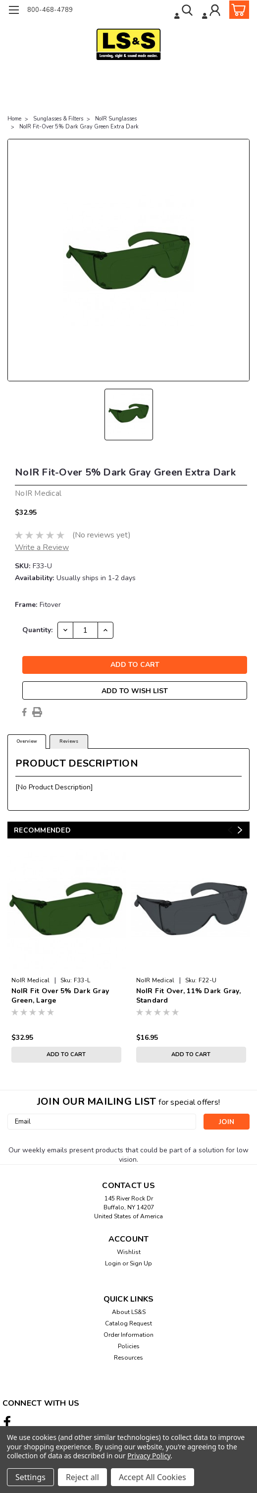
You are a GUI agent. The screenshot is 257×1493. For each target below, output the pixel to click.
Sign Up (141, 1263)
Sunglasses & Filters (58, 118)
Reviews (68, 741)
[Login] (212, 11)
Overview (26, 741)
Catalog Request (128, 1323)
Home (14, 118)
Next (240, 830)
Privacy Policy (148, 1455)
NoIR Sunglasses (116, 118)
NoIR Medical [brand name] (30, 980)
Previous (230, 830)
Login (113, 1263)
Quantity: (37, 630)
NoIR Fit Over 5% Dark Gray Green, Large (60, 995)
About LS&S (129, 1312)
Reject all (82, 1477)
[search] (184, 11)
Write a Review (42, 547)
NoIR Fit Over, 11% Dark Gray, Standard (188, 995)
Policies (129, 1346)
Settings (30, 1477)
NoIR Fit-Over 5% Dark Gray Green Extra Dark (79, 126)
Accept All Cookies (152, 1477)
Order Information (128, 1335)
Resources (128, 1358)
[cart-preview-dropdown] (237, 9)
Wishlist (129, 1252)
